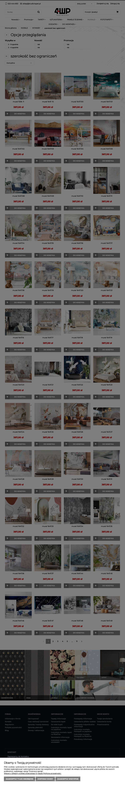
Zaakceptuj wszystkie (67, 779)
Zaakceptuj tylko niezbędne (19, 779)
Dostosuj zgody (45, 779)
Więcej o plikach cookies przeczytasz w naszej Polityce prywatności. (32, 773)
